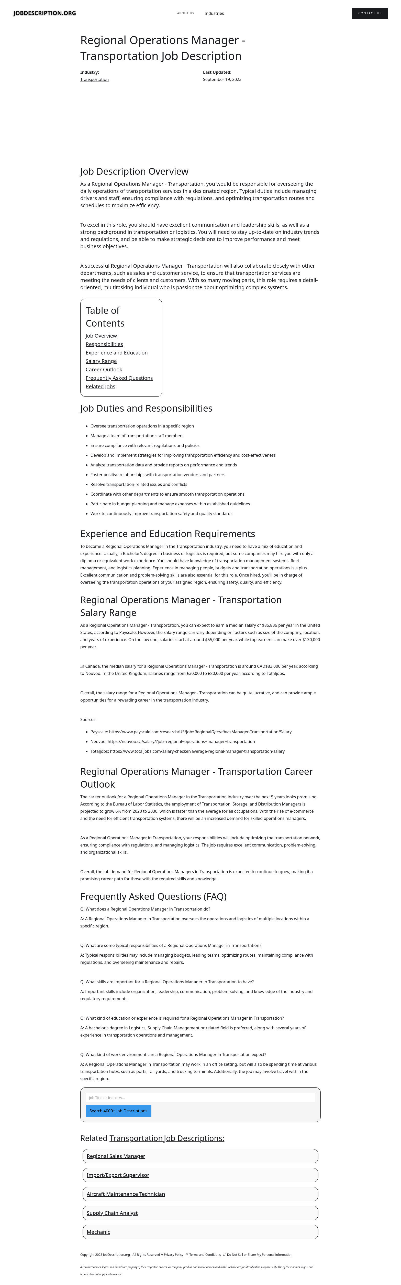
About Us (185, 13)
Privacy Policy (173, 1254)
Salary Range (101, 361)
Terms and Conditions (205, 1254)
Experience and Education (117, 352)
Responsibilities (104, 344)
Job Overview (101, 335)
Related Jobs (100, 386)
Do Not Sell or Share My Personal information (260, 1254)
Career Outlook (104, 369)
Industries (214, 13)
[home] (45, 13)
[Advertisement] (200, 124)
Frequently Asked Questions (119, 377)
